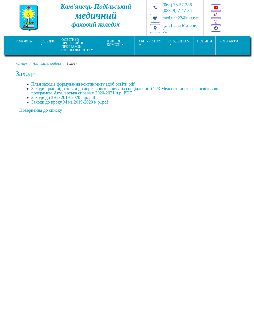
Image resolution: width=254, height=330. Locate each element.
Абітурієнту (149, 41)
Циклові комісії (115, 43)
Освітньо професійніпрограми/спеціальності (76, 45)
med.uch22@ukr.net (181, 17)
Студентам (179, 41)
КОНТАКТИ (228, 41)
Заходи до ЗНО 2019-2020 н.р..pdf (63, 97)
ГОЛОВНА (24, 41)
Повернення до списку (40, 110)
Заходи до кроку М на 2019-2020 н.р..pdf (69, 101)
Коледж (47, 41)
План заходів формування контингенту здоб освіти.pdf (83, 84)
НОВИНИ (204, 41)
